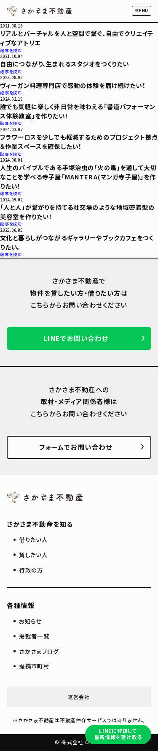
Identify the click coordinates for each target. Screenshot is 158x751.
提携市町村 (34, 666)
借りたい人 (33, 539)
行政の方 (31, 570)
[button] (141, 11)
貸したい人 (33, 554)
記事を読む (11, 50)
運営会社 (79, 696)
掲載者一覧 (34, 636)
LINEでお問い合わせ (75, 338)
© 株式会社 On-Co (79, 742)
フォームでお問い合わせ (75, 446)
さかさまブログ (39, 651)
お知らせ (30, 621)
